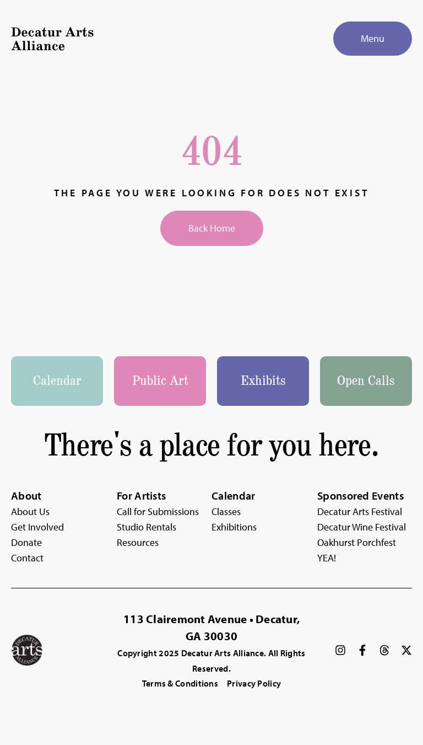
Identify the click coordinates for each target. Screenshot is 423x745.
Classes (226, 511)
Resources (138, 542)
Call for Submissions (158, 511)
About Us (30, 511)
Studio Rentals (146, 527)
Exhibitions (234, 527)
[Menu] (372, 39)
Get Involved (37, 527)
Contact (27, 557)
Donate (26, 542)
